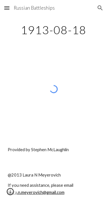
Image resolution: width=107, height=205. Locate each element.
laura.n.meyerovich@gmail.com (36, 192)
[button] (7, 8)
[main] (53, 29)
